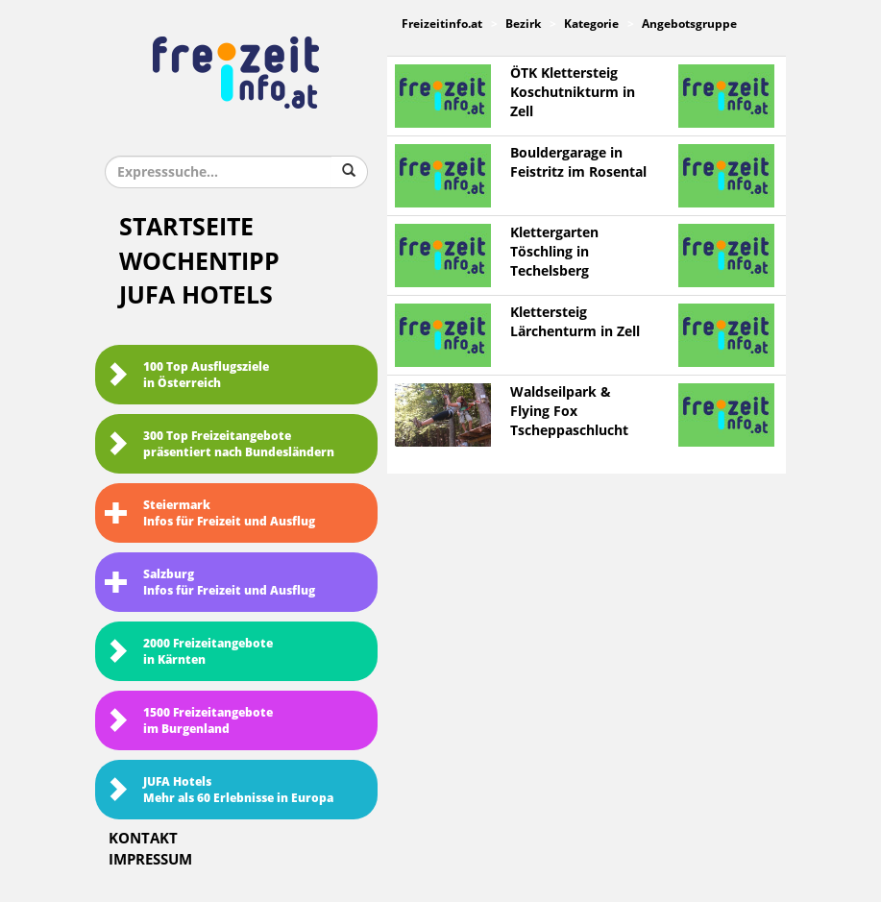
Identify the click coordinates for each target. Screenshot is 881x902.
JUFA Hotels (196, 295)
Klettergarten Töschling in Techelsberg (554, 252)
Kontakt (143, 838)
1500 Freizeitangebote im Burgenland (189, 721)
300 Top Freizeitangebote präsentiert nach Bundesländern (219, 444)
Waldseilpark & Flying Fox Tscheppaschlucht (569, 411)
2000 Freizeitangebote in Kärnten (189, 652)
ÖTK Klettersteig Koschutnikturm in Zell (572, 92)
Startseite (186, 227)
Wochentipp (199, 262)
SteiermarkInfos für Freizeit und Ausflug (210, 513)
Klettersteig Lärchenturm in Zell (575, 322)
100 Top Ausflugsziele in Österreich (187, 375)
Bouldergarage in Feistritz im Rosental (578, 163)
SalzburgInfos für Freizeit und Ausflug (210, 582)
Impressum (150, 859)
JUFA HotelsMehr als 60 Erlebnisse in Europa (219, 790)
